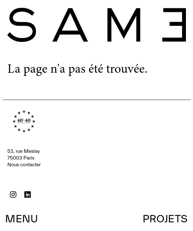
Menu (21, 218)
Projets (165, 218)
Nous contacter (24, 157)
